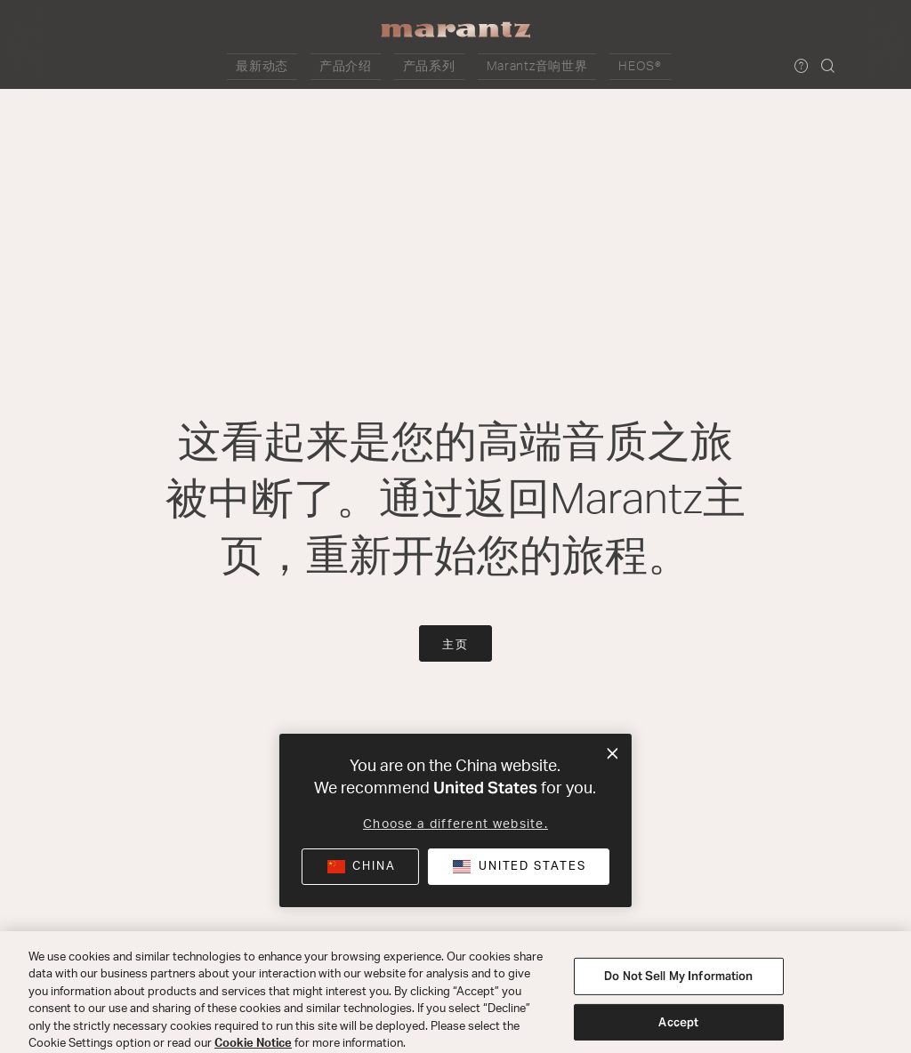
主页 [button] (455, 645)
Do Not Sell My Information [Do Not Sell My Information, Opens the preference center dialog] (678, 994)
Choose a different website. (455, 824)
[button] (313, 66)
